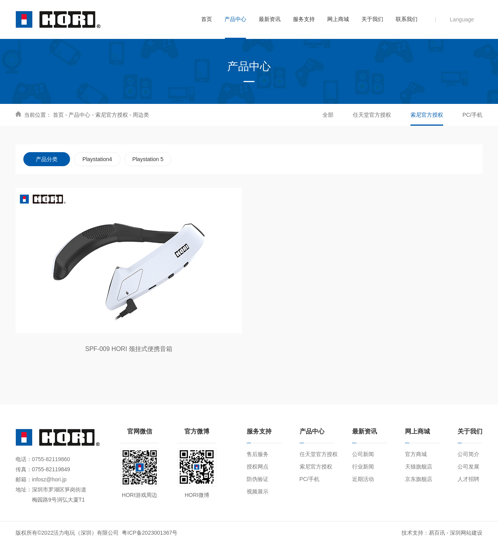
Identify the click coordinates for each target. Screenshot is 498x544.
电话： (24, 459)
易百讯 (437, 533)
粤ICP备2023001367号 (149, 533)
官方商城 (416, 454)
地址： (24, 489)
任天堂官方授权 (372, 115)
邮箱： (24, 479)
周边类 (141, 115)
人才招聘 (468, 479)
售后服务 (257, 454)
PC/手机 (472, 115)
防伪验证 (257, 479)
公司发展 (468, 466)
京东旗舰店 (418, 479)
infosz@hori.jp (49, 479)
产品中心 (79, 115)
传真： (24, 469)
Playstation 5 (147, 159)
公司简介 (468, 454)
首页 (58, 115)
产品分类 (47, 159)
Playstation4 (97, 159)
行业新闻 (363, 466)
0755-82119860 (51, 459)
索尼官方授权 (111, 115)
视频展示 (257, 491)
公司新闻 (363, 454)
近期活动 (363, 479)
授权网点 (257, 466)
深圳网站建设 (466, 533)
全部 (328, 115)
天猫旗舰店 (418, 466)
